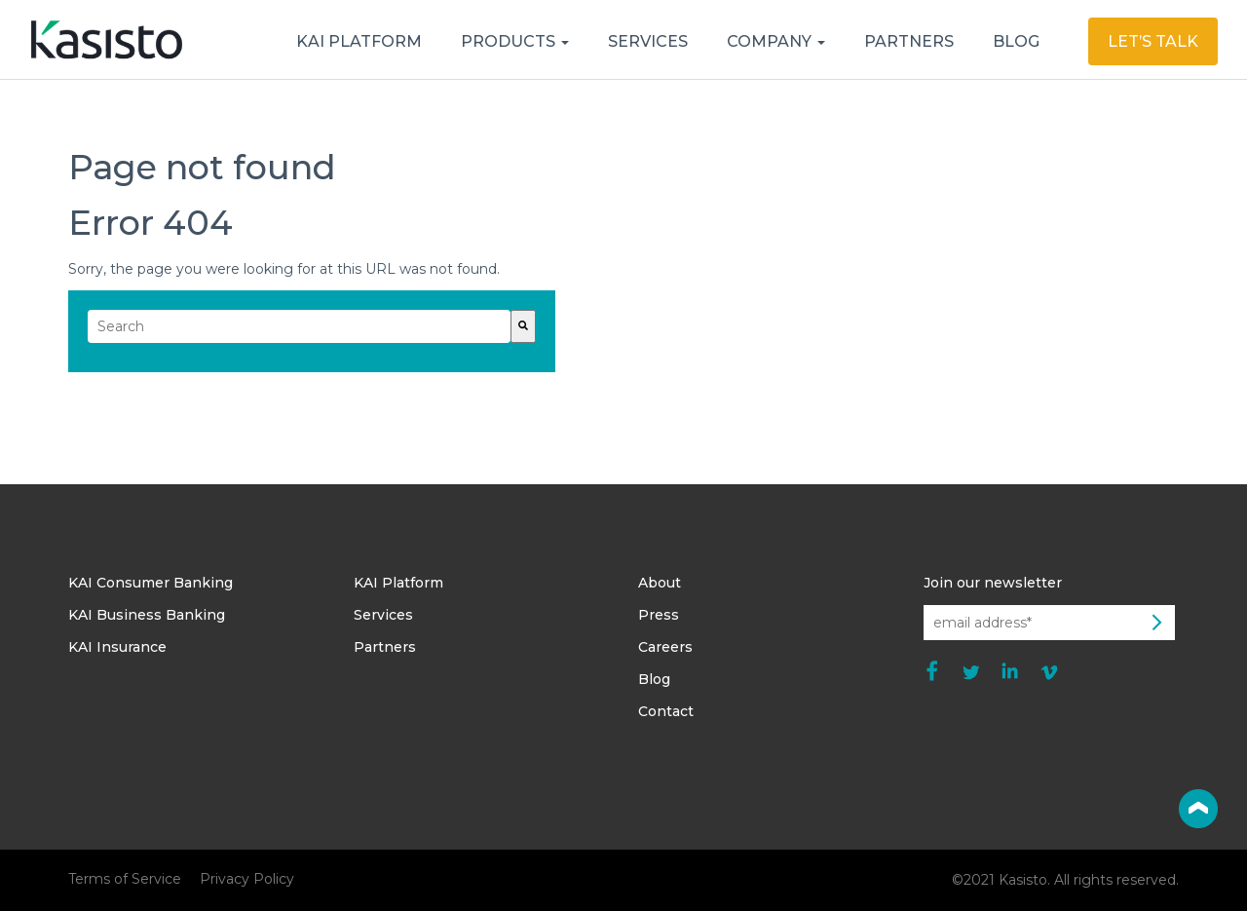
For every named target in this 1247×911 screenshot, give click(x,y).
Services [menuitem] (383, 615)
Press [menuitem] (658, 615)
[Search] (523, 326)
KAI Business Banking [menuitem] (146, 615)
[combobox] (299, 326)
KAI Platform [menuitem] (398, 582)
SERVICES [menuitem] (648, 41)
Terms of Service (124, 879)
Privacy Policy (247, 879)
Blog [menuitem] (654, 679)
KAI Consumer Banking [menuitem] (150, 582)
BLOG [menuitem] (1016, 41)
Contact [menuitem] (666, 711)
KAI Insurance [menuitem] (117, 647)
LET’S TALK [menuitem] (1153, 41)
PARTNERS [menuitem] (909, 41)
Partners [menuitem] (385, 647)
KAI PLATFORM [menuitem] (359, 41)
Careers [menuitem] (665, 647)
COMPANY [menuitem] (771, 41)
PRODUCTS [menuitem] (510, 41)
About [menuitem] (659, 582)
